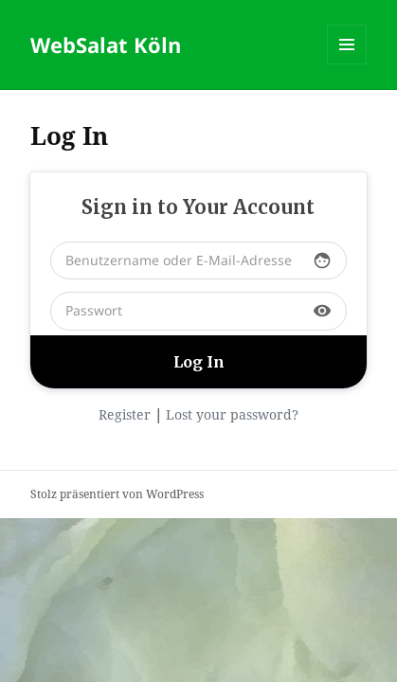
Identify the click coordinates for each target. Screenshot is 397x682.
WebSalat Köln (105, 44)
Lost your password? (232, 414)
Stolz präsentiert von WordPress (117, 494)
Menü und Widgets (347, 63)
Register (125, 414)
